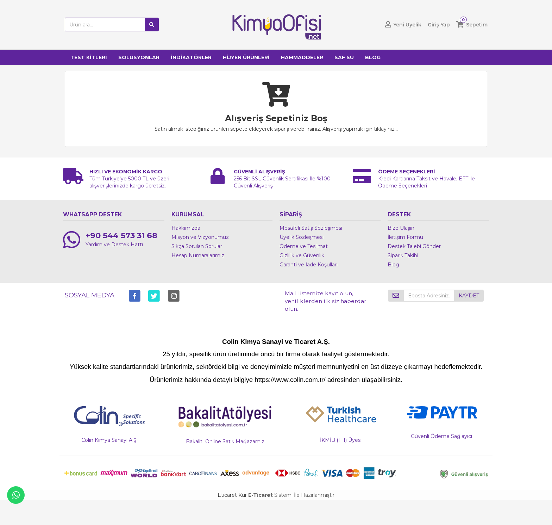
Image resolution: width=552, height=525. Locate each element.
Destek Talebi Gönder (414, 246)
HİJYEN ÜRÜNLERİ (246, 57)
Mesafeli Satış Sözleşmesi (311, 228)
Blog (393, 264)
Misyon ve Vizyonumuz (200, 237)
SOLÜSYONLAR (138, 57)
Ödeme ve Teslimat (304, 246)
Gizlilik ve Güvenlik (302, 255)
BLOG (373, 57)
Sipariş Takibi (403, 255)
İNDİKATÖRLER (191, 57)
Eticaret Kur (232, 495)
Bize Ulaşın (401, 228)
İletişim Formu (405, 237)
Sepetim (477, 24)
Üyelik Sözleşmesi (302, 237)
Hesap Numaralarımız (197, 255)
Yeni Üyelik (407, 24)
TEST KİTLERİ (88, 57)
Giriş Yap (439, 24)
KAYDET (469, 295)
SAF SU (344, 57)
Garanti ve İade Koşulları (309, 264)
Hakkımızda (185, 228)
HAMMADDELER (302, 57)
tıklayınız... (386, 129)
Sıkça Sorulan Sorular (196, 246)
